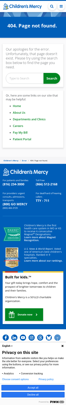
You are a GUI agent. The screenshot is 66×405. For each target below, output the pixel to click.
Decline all (33, 394)
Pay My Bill (20, 132)
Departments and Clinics (29, 119)
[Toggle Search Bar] (52, 6)
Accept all (33, 387)
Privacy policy (46, 379)
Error (24, 160)
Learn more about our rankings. (43, 260)
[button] (24, 314)
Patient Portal (22, 139)
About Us (19, 113)
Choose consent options (15, 379)
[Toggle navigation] (61, 6)
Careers (18, 126)
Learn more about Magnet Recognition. (40, 239)
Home (17, 106)
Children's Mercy (11, 160)
